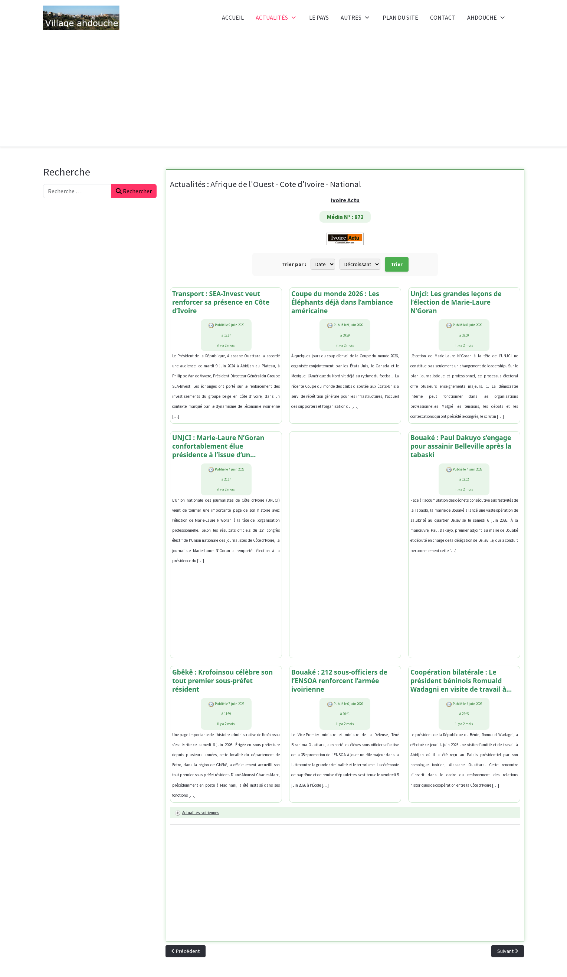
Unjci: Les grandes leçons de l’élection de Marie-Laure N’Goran (457, 302)
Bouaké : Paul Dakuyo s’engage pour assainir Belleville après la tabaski (462, 447)
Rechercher (134, 191)
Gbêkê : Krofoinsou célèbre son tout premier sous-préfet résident (223, 682)
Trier (397, 264)
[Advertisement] (283, 91)
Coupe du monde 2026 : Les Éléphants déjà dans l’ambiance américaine (343, 302)
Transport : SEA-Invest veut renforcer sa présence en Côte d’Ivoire (222, 302)
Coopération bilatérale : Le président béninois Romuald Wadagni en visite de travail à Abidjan (459, 682)
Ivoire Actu (345, 200)
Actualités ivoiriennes (200, 813)
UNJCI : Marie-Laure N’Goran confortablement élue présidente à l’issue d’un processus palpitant (219, 447)
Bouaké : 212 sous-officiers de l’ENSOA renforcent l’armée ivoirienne (340, 682)
